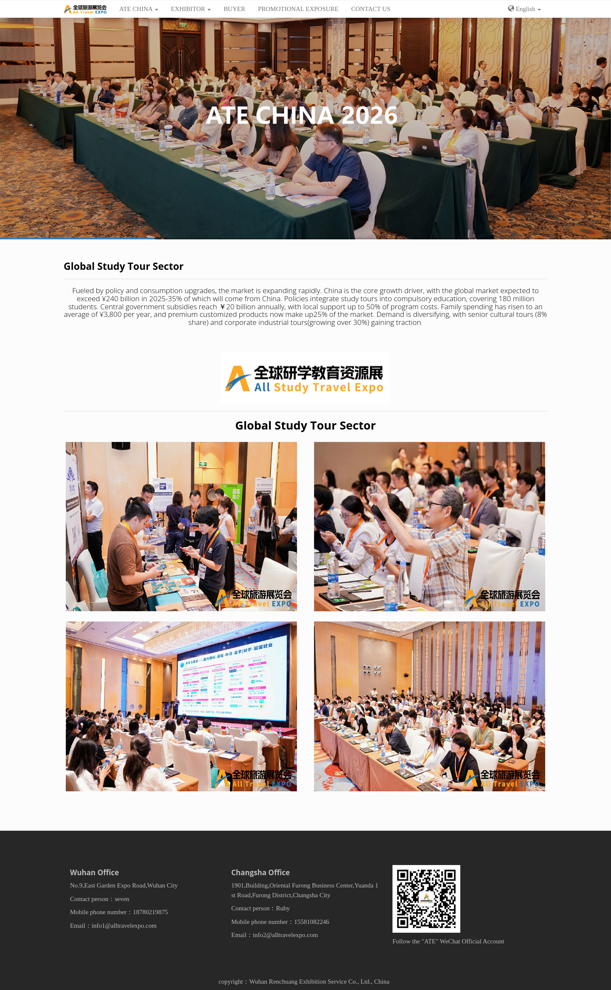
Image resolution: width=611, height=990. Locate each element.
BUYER (234, 9)
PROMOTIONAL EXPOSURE (298, 9)
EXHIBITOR (191, 9)
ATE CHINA (138, 9)
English (524, 9)
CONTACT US (370, 9)
